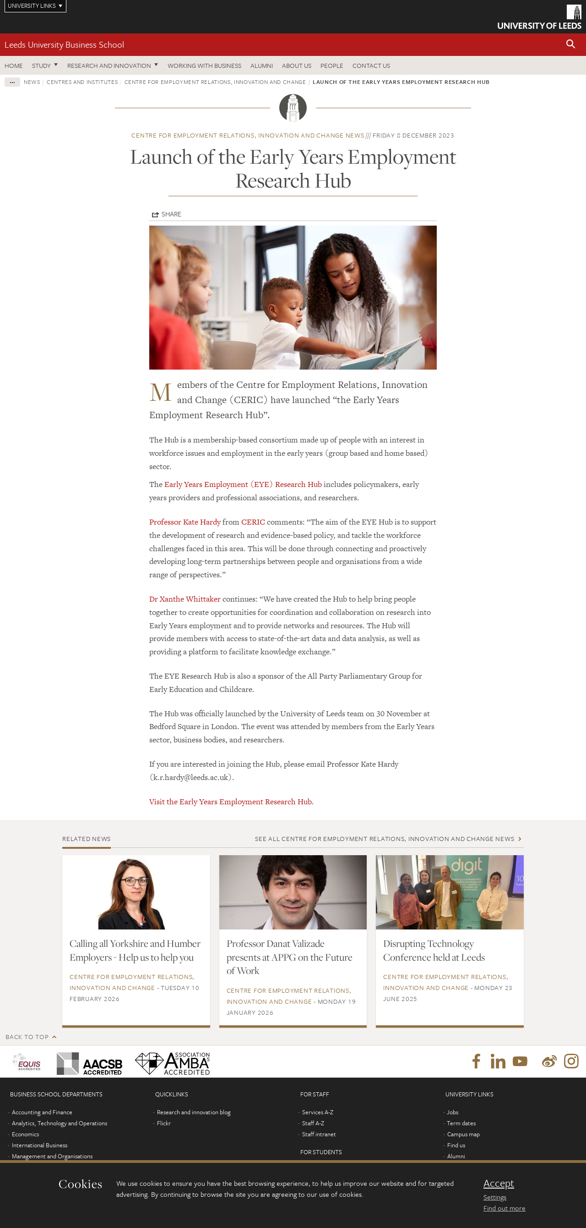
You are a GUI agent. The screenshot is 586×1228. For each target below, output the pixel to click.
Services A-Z (317, 1112)
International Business (39, 1145)
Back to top (27, 1036)
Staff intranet (319, 1134)
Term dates (461, 1123)
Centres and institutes (82, 81)
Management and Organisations (52, 1156)
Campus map (463, 1134)
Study (41, 65)
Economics (25, 1134)
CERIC (253, 521)
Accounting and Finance (42, 1112)
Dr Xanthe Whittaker (185, 598)
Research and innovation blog (194, 1112)
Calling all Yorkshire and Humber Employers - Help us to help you (135, 950)
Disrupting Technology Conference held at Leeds (434, 950)
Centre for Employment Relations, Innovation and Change (215, 81)
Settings (494, 1197)
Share (171, 214)
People (331, 65)
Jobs (452, 1112)
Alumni (261, 65)
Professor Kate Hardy (185, 521)
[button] (570, 44)
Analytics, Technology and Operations (59, 1123)
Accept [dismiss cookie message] (498, 1183)
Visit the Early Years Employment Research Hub (230, 801)
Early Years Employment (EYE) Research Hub (243, 484)
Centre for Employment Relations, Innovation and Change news (247, 135)
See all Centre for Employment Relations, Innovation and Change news (384, 838)
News (32, 81)
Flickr (164, 1123)
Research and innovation (109, 65)
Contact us (371, 65)
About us (296, 65)
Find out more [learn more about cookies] (504, 1208)
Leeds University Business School (64, 44)
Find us (456, 1145)
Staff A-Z (313, 1123)
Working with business (204, 65)
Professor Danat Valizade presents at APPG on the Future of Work (290, 957)
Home (14, 65)
